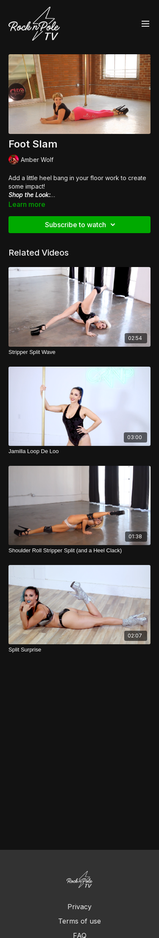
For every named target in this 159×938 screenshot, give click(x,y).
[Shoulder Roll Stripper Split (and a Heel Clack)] (79, 550)
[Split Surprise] (79, 650)
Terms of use (79, 921)
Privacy (79, 906)
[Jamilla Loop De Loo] (79, 451)
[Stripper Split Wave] (79, 352)
